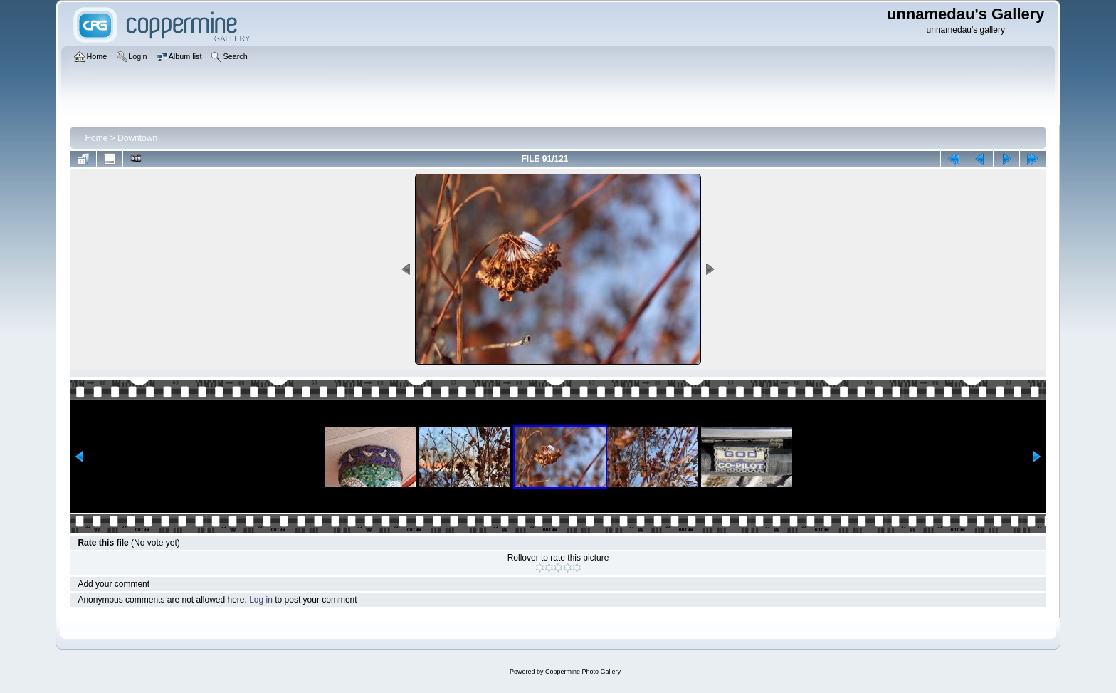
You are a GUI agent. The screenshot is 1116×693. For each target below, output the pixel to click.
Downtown (137, 138)
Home (96, 138)
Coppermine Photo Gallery (583, 671)
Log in (261, 600)
